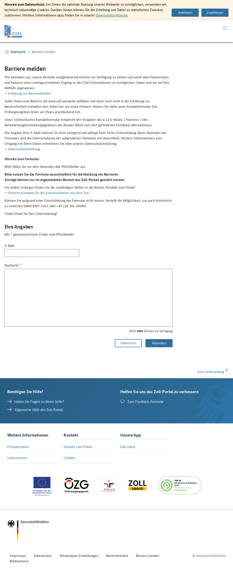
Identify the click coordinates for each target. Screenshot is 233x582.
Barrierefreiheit (117, 556)
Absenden (159, 343)
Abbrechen (128, 343)
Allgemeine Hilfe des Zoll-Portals (35, 409)
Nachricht (13, 265)
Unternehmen (17, 458)
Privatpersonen (18, 447)
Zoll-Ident (127, 447)
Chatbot (69, 458)
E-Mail (9, 246)
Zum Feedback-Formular (142, 401)
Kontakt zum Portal (78, 447)
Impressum (18, 556)
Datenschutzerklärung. (112, 15)
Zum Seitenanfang (212, 372)
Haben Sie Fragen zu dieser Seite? (35, 401)
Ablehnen (185, 12)
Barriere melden (147, 556)
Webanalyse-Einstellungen (79, 556)
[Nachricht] (89, 298)
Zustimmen (215, 12)
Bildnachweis (19, 561)
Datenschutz (43, 556)
